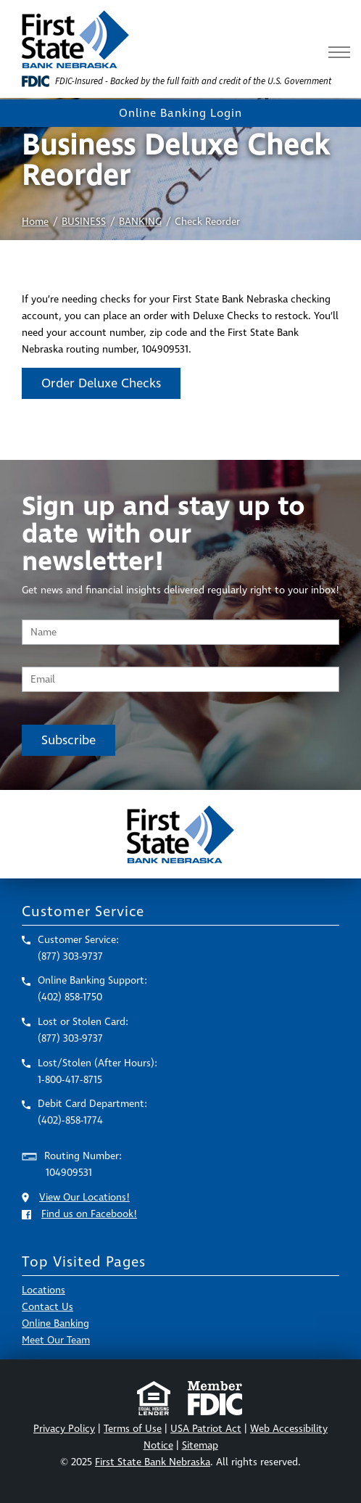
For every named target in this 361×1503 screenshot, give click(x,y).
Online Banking (55, 1323)
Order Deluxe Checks (101, 383)
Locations (43, 1290)
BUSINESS (84, 221)
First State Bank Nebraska (152, 1462)
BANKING (140, 221)
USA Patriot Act (205, 1429)
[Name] (180, 632)
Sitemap (200, 1445)
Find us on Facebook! (89, 1214)
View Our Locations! (84, 1197)
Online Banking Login (180, 113)
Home (35, 221)
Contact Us (47, 1307)
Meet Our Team (56, 1340)
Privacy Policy (64, 1429)
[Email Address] (180, 679)
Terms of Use (133, 1429)
